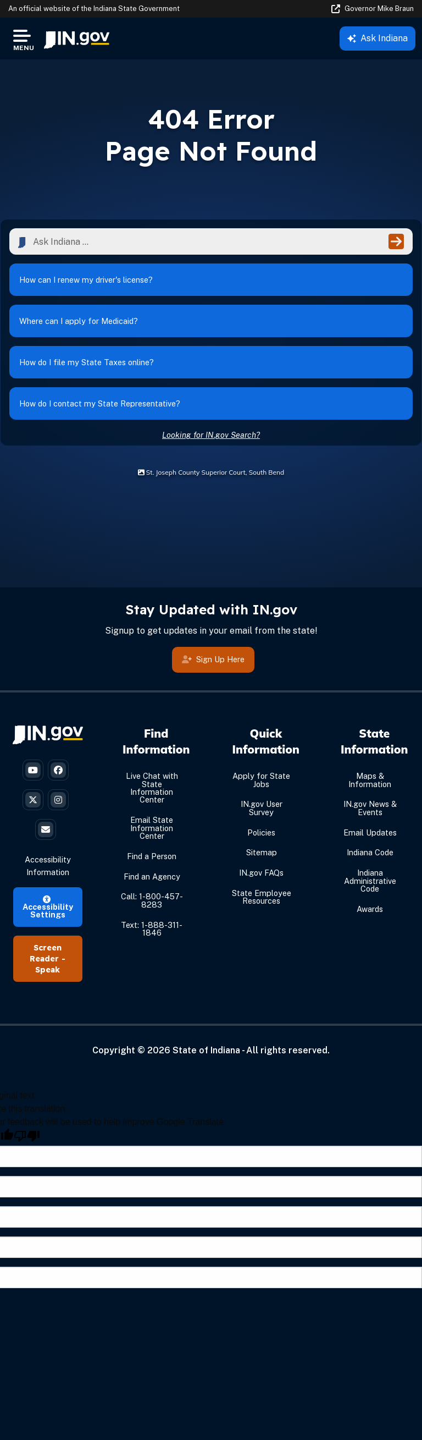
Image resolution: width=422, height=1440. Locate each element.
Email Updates (370, 832)
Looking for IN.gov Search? (211, 434)
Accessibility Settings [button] (48, 907)
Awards (370, 909)
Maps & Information (369, 779)
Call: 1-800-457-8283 (152, 900)
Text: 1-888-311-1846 (151, 928)
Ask (377, 38)
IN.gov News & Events (370, 807)
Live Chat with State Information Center (152, 787)
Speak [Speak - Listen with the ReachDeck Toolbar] (47, 970)
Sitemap (261, 852)
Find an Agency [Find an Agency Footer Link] (152, 876)
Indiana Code (370, 852)
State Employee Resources (261, 896)
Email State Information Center (151, 827)
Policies (261, 832)
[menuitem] (76, 38)
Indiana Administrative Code (370, 880)
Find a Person (151, 856)
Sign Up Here (213, 659)
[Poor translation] (27, 1136)
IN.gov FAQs (261, 872)
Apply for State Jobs (261, 779)
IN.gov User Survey (261, 807)
